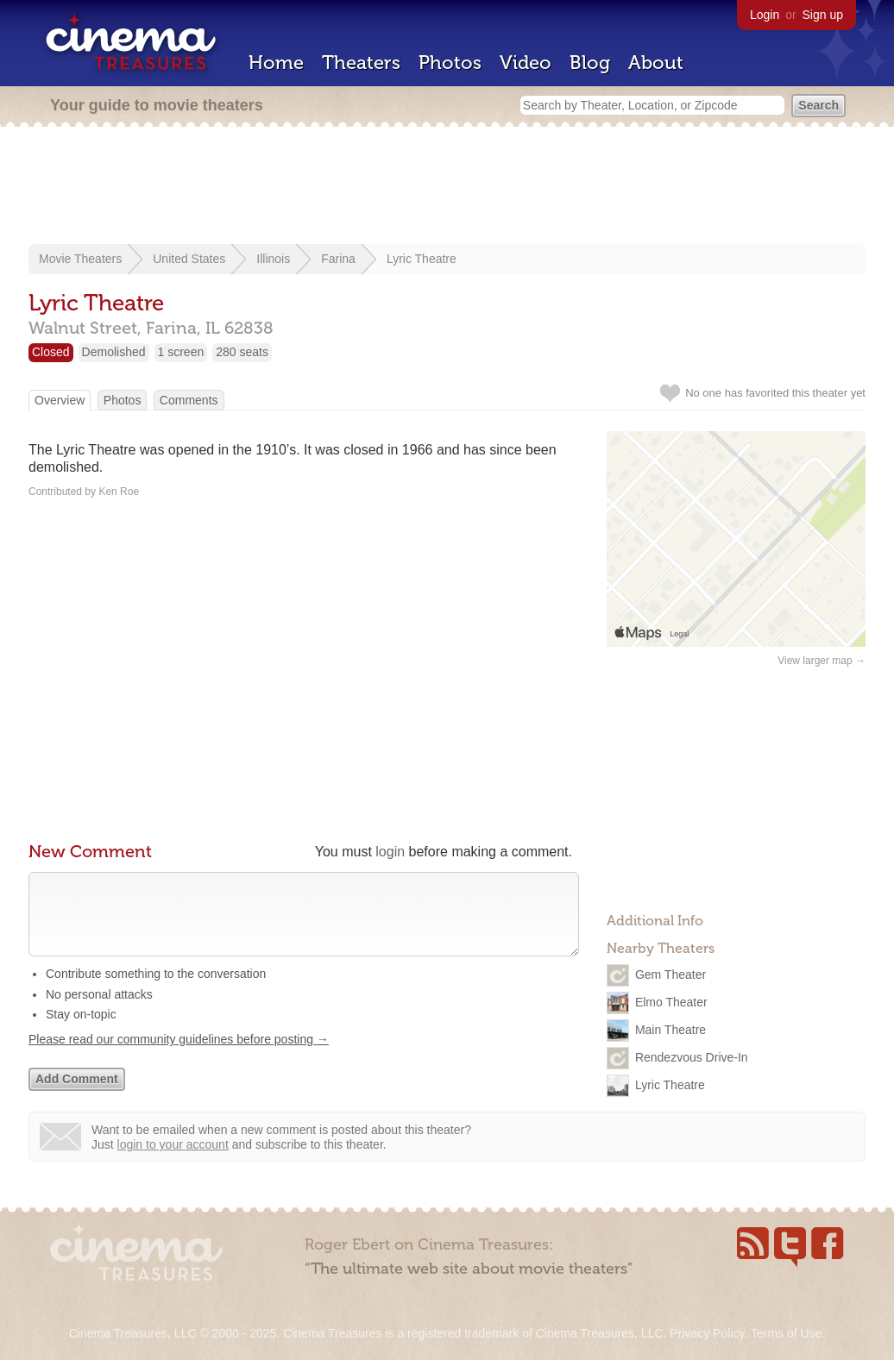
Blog (590, 62)
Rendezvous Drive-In (691, 1057)
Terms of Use (786, 1333)
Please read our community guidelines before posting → (178, 1056)
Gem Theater (670, 974)
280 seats (242, 352)
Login (764, 15)
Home (276, 62)
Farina (338, 259)
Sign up (823, 15)
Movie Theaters (80, 259)
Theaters (361, 62)
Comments (189, 400)
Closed (51, 352)
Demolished (114, 352)
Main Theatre (670, 1030)
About (655, 62)
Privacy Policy (707, 1333)
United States (189, 259)
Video (525, 62)
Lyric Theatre (421, 259)
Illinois (273, 259)
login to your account (173, 1162)
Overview (60, 400)
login (390, 851)
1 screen (181, 352)
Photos (450, 62)
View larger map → (822, 661)
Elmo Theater (671, 1002)
